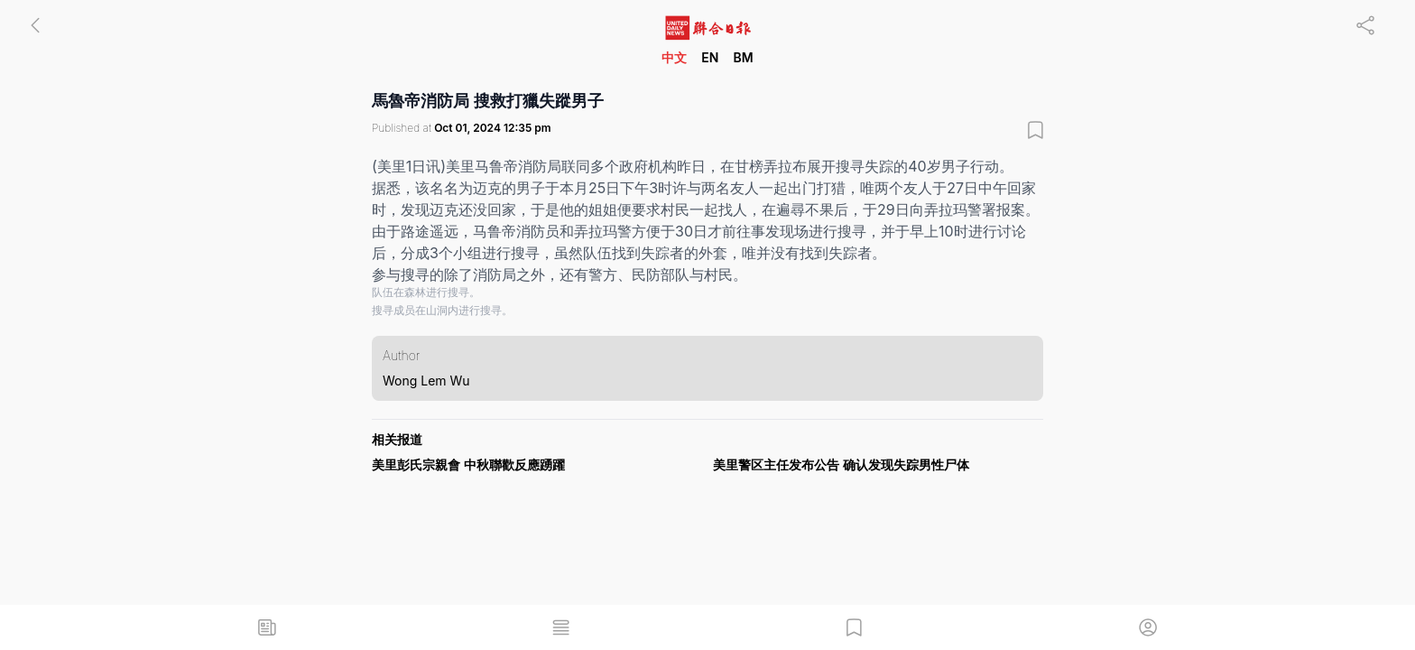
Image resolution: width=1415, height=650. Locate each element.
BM (743, 57)
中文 (674, 57)
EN (709, 57)
